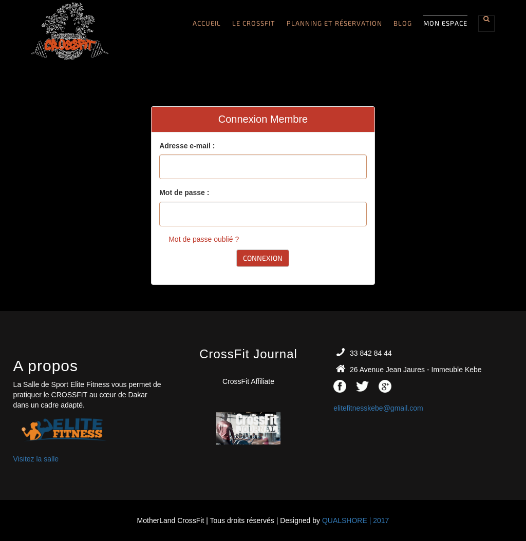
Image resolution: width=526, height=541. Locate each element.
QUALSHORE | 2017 (355, 520)
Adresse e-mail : (187, 146)
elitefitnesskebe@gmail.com (378, 408)
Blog (402, 23)
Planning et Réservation (334, 23)
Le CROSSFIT (253, 23)
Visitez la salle (36, 459)
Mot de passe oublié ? (203, 239)
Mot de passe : (184, 192)
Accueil (207, 23)
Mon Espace (445, 23)
